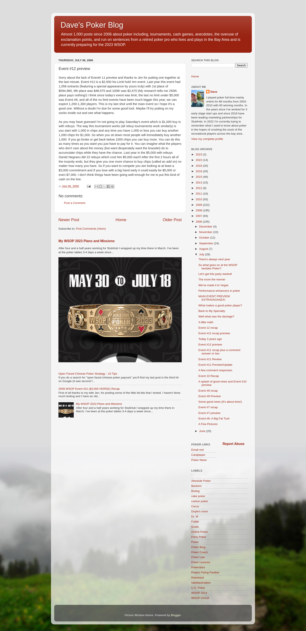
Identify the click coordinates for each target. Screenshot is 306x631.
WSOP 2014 (199, 592)
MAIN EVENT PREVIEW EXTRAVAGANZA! (214, 298)
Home (121, 219)
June (202, 431)
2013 (199, 182)
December (206, 226)
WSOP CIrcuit (200, 598)
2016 (199, 171)
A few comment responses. (215, 370)
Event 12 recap (208, 327)
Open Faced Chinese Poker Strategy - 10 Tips (87, 373)
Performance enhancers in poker (219, 290)
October (204, 237)
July (202, 254)
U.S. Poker (198, 587)
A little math (205, 322)
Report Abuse (234, 444)
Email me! (197, 449)
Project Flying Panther (205, 572)
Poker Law (198, 557)
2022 (199, 160)
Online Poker (199, 531)
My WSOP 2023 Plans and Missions (86, 241)
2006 (199, 221)
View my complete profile (207, 139)
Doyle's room (199, 511)
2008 (199, 210)
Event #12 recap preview (214, 333)
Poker (195, 542)
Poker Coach (199, 552)
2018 (199, 165)
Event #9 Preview (209, 396)
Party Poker (198, 537)
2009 (199, 204)
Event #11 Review (210, 359)
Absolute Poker (201, 480)
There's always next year (214, 259)
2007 (199, 215)
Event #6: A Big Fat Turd (214, 418)
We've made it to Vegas (213, 285)
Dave (213, 91)
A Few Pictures (208, 424)
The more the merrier (211, 279)
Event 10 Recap (208, 376)
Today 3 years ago (210, 339)
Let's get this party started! (215, 274)
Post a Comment (74, 203)
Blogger (176, 615)
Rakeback (197, 577)
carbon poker (199, 501)
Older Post (172, 219)
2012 (199, 188)
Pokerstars (198, 567)
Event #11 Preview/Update (215, 364)
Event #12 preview (210, 344)
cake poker (198, 496)
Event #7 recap (208, 407)
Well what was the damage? (216, 316)
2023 (199, 154)
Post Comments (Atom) (91, 228)
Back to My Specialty (211, 311)
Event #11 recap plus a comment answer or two (219, 351)
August (204, 248)
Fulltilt (195, 521)
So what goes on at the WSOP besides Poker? (217, 266)
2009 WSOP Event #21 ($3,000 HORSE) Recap (89, 388)
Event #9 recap (208, 390)
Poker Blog (198, 547)
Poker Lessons (200, 562)
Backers (196, 485)
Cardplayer (198, 454)
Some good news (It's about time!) (220, 401)
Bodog (195, 491)
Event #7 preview (209, 413)
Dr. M (194, 516)
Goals (195, 526)
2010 (199, 199)
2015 (199, 176)
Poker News (199, 460)
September (206, 243)
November (206, 232)
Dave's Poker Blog (92, 25)
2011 (199, 193)
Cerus (195, 506)
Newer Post (68, 219)
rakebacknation (201, 582)
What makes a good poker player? (220, 305)
